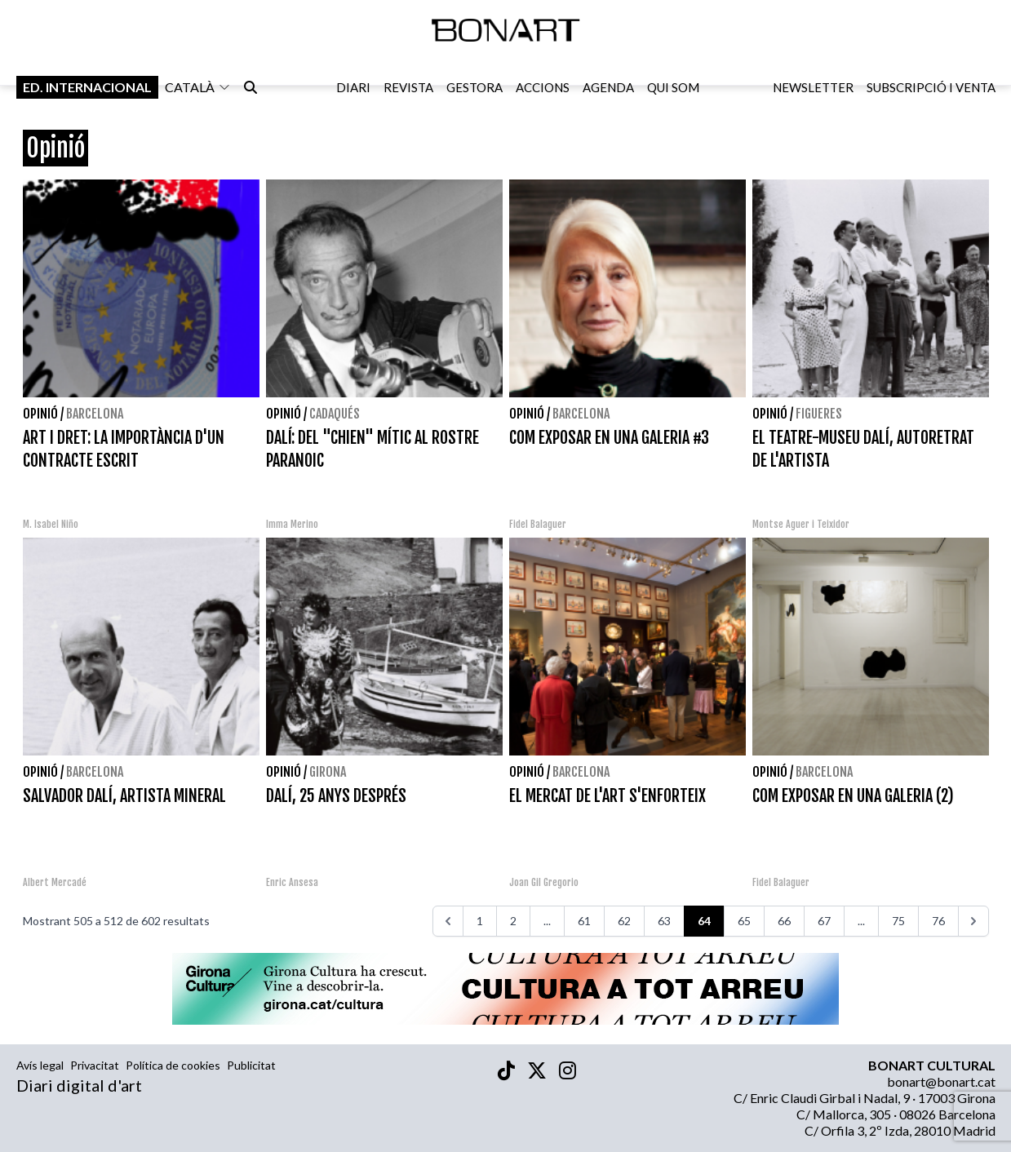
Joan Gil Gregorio (544, 882)
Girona (327, 772)
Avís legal (40, 1065)
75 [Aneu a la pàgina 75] (898, 921)
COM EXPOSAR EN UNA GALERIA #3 (609, 438)
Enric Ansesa (292, 882)
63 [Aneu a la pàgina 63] (664, 921)
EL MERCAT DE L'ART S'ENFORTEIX (607, 796)
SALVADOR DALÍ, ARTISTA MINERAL (124, 796)
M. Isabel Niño (50, 524)
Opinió (40, 413)
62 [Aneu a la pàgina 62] (624, 921)
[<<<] (447, 921)
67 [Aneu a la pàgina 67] (824, 921)
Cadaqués (334, 413)
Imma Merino (292, 524)
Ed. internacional (87, 88)
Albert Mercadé (54, 882)
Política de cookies (173, 1065)
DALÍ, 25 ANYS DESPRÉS (336, 796)
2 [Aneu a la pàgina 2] (513, 921)
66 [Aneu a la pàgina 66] (784, 921)
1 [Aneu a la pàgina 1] (480, 921)
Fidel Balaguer (537, 524)
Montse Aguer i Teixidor (800, 524)
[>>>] (973, 921)
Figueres (819, 413)
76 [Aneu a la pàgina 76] (938, 921)
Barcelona (94, 413)
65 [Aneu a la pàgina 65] (744, 921)
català (198, 88)
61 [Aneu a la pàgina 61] (584, 921)
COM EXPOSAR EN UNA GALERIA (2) (853, 796)
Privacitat (94, 1065)
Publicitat (251, 1065)
